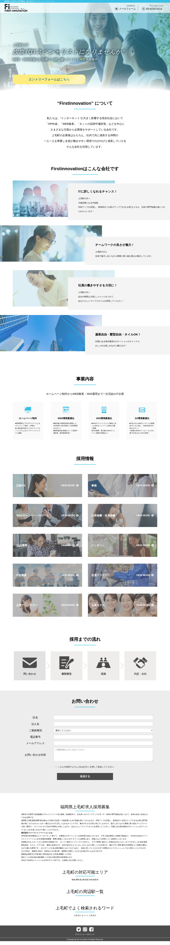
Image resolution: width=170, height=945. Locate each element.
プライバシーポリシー (85, 938)
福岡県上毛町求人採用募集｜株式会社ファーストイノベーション (29, 1)
